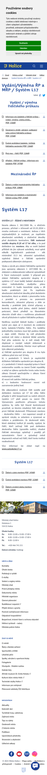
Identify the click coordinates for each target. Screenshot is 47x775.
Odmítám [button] (23, 48)
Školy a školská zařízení (11, 647)
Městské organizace (10, 596)
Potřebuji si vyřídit (9, 573)
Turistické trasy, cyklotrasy (12, 713)
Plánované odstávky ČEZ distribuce (16, 689)
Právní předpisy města (11, 589)
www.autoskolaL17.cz (12, 449)
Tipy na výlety (7, 720)
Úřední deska (7, 569)
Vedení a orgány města (11, 581)
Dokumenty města (9, 592)
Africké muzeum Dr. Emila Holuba (15, 674)
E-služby (5, 577)
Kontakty (5, 566)
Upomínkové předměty (11, 736)
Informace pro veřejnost (11, 685)
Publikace (6, 732)
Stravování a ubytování (11, 739)
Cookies (18, 764)
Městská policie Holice (11, 627)
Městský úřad (31, 75)
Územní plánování (9, 600)
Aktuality (5, 705)
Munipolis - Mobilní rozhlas (13, 666)
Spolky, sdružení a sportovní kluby (15, 658)
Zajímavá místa (8, 716)
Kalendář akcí (7, 709)
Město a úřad (17, 75)
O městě (5, 643)
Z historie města (8, 728)
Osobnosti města (9, 724)
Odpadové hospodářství (11, 615)
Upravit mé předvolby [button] (23, 53)
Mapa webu (27, 761)
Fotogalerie (6, 662)
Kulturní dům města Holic (12, 677)
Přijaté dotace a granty (11, 608)
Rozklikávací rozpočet (10, 604)
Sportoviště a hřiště (10, 651)
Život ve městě (7, 638)
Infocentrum (7, 700)
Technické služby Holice (11, 681)
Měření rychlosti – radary (12, 623)
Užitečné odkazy (8, 743)
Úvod (7, 75)
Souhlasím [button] (23, 43)
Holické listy (7, 670)
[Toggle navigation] (41, 66)
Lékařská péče (7, 654)
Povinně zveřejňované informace (15, 612)
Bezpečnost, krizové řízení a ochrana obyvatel (20, 619)
